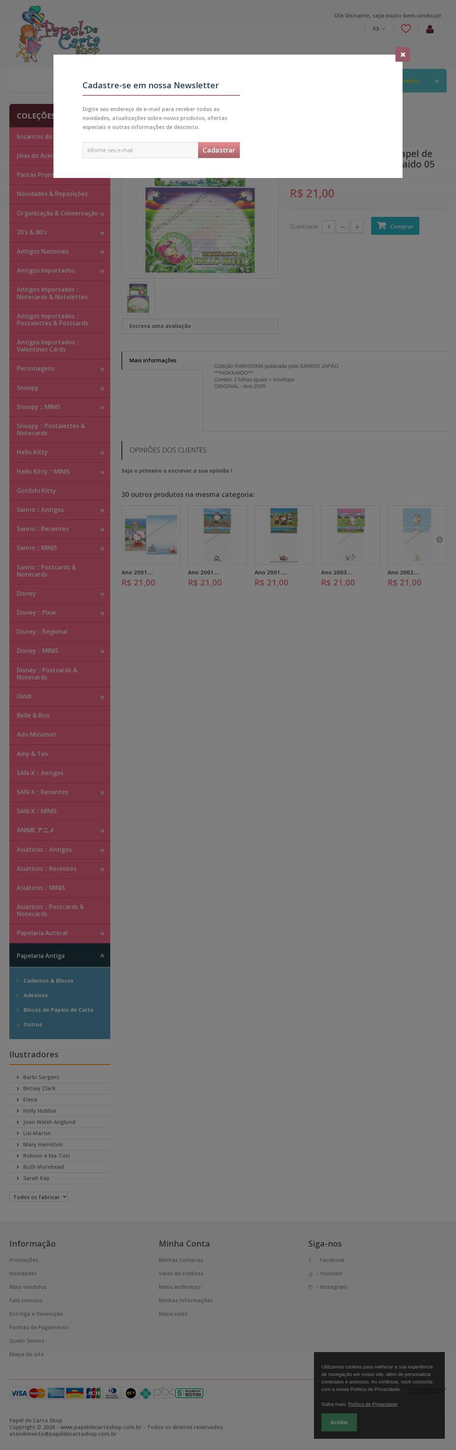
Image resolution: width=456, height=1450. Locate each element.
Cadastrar (219, 149)
